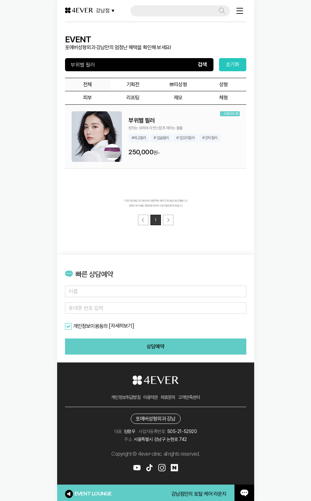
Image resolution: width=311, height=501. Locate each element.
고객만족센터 (189, 397)
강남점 (105, 11)
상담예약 (155, 346)
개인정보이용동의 (90, 326)
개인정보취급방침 (126, 397)
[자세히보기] (121, 326)
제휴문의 (168, 397)
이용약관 (150, 397)
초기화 (232, 64)
